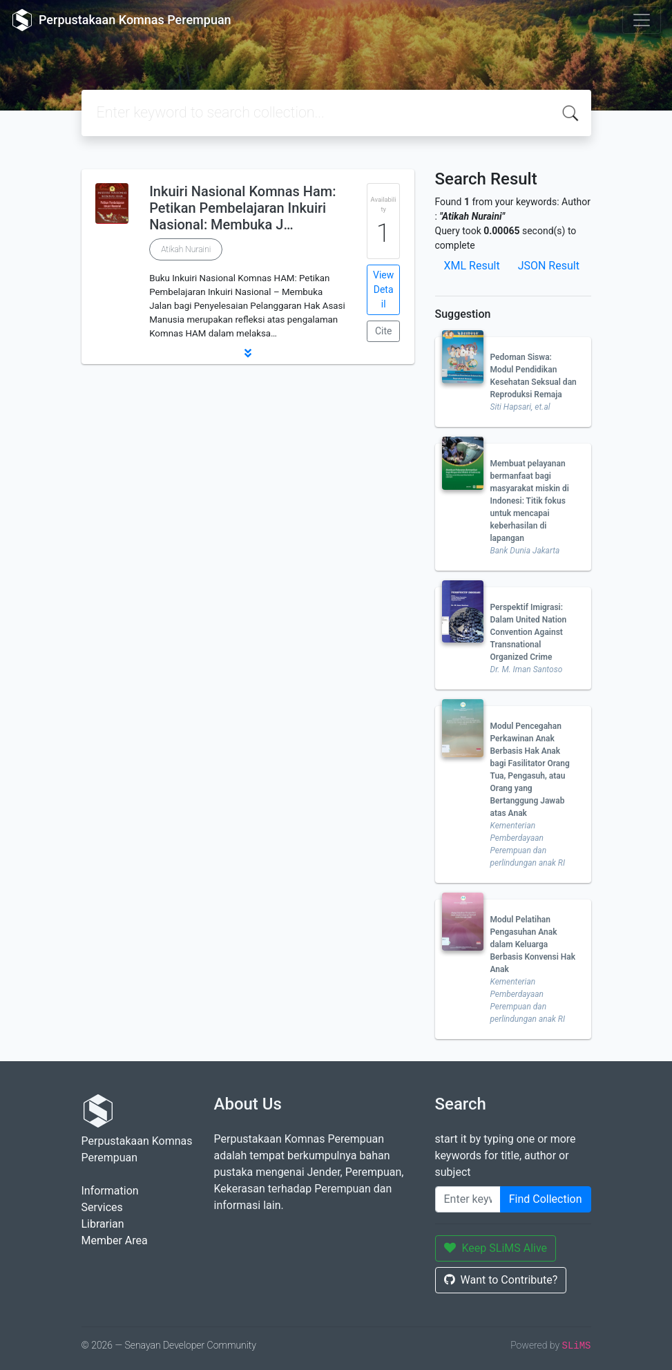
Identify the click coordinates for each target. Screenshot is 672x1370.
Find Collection (545, 1199)
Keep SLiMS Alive (496, 1248)
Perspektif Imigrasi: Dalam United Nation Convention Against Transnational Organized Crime (528, 632)
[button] (247, 353)
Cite (383, 330)
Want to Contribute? (501, 1279)
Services (102, 1207)
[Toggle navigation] (641, 20)
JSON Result (548, 265)
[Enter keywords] (468, 1199)
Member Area (114, 1240)
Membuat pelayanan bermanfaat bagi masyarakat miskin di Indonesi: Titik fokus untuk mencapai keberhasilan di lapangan (529, 501)
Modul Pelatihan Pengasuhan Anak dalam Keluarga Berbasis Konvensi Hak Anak (533, 944)
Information (110, 1190)
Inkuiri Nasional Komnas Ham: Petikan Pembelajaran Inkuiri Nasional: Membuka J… (242, 208)
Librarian (102, 1223)
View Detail (383, 289)
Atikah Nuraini (186, 249)
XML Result (472, 265)
